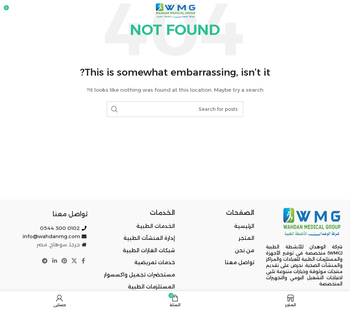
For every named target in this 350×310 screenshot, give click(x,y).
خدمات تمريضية (154, 262)
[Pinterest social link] (64, 261)
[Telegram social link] (45, 261)
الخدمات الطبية (155, 226)
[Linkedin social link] (54, 261)
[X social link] (74, 261)
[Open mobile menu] (341, 10)
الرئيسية (244, 226)
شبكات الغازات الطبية (149, 250)
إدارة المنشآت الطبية (149, 238)
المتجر (246, 238)
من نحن (244, 250)
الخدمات (162, 213)
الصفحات (240, 213)
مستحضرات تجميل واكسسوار (139, 274)
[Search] (175, 109)
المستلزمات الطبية (151, 286)
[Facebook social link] (83, 261)
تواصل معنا (239, 262)
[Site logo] (175, 10)
